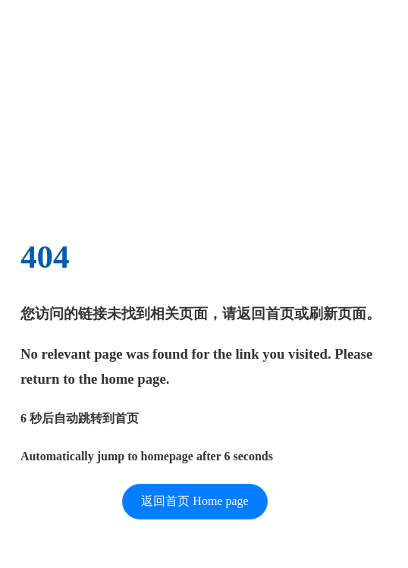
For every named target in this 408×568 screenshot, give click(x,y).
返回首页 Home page (194, 500)
